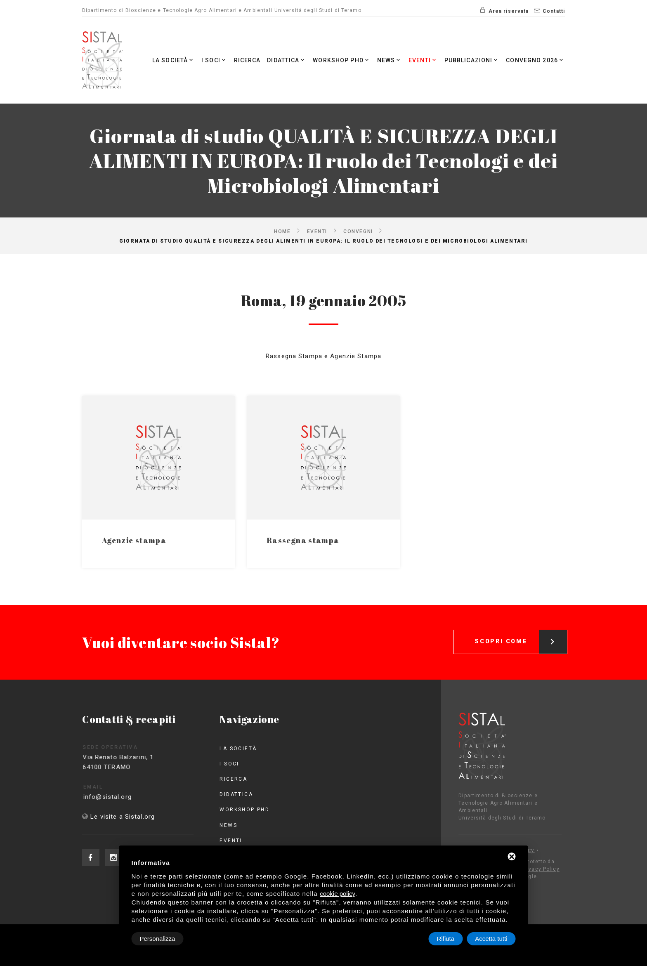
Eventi (423, 60)
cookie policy (337, 893)
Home (282, 231)
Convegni (358, 231)
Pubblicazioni (472, 60)
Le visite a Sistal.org (122, 816)
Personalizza (157, 938)
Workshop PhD (342, 60)
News (389, 60)
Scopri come (521, 630)
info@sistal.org (119, 797)
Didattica (286, 60)
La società (173, 60)
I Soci (214, 60)
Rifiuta (446, 938)
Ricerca (247, 60)
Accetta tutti (491, 938)
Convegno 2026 (535, 60)
